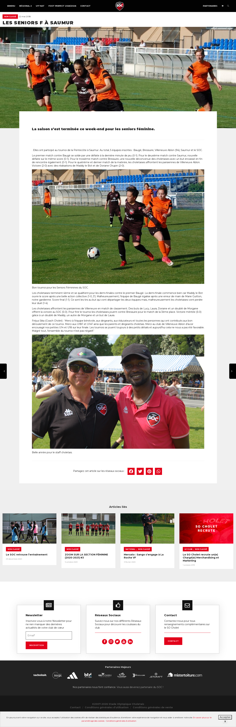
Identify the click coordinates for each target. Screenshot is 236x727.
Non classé (10, 17)
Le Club (188, 549)
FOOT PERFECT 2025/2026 (62, 6)
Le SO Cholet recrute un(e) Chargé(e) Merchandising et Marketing (201, 557)
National (130, 549)
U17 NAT (40, 6)
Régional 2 (25, 6)
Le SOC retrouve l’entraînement (26, 554)
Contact (85, 6)
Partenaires (210, 6)
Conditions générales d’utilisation (121, 721)
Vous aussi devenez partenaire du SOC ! (140, 691)
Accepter (225, 717)
